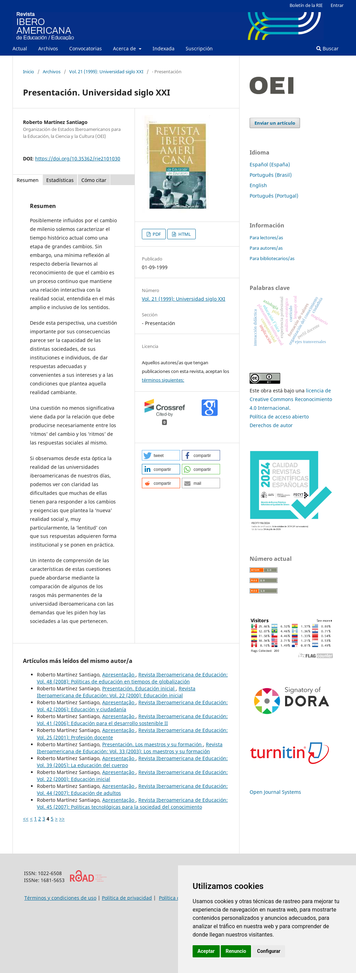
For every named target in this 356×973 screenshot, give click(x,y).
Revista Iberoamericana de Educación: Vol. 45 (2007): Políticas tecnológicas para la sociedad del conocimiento (132, 803)
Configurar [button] (268, 951)
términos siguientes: (163, 380)
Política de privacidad (127, 898)
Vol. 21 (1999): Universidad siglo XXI (106, 71)
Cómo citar (93, 180)
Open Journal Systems (275, 792)
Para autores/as (266, 248)
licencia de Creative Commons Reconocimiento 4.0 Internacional (291, 399)
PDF (156, 234)
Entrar (337, 5)
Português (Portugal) (274, 195)
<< (26, 818)
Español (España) (270, 164)
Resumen (28, 180)
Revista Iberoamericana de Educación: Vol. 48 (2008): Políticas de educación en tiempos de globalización (132, 678)
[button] (161, 455)
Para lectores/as (266, 237)
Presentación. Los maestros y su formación (152, 744)
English (258, 185)
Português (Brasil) (271, 175)
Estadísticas (60, 180)
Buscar (327, 48)
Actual (20, 48)
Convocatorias (85, 48)
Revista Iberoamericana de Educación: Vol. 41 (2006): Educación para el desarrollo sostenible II (132, 719)
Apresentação (119, 674)
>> (62, 818)
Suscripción (199, 48)
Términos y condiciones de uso (60, 898)
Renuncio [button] (236, 951)
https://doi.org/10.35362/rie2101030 (77, 158)
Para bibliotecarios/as (272, 258)
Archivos (48, 48)
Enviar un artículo (274, 123)
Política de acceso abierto (279, 416)
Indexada (164, 48)
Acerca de (125, 48)
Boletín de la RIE (306, 5)
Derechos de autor (271, 425)
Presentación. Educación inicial (139, 688)
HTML (184, 234)
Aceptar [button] (206, 951)
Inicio (28, 71)
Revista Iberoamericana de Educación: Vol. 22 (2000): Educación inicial (116, 692)
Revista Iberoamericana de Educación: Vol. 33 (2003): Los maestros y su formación (129, 748)
